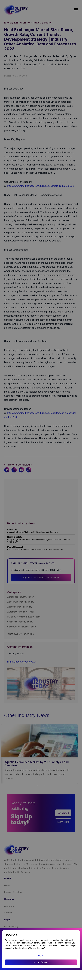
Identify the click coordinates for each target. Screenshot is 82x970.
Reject (41, 955)
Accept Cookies (41, 962)
